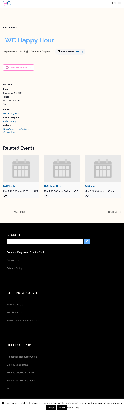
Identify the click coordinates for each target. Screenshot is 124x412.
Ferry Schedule (15, 304)
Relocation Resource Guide (22, 356)
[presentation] (21, 168)
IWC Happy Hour (11, 113)
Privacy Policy (14, 268)
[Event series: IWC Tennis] (5, 196)
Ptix (9, 388)
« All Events (10, 27)
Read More (73, 407)
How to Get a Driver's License (23, 320)
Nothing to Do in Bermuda (21, 380)
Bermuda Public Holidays (21, 372)
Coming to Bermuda (17, 364)
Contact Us (13, 260)
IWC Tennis (9, 186)
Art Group (90, 186)
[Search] (87, 241)
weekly (13, 121)
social (6, 121)
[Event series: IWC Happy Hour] (46, 196)
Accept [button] (51, 408)
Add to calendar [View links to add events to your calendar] (19, 67)
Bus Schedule (14, 312)
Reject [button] (62, 408)
